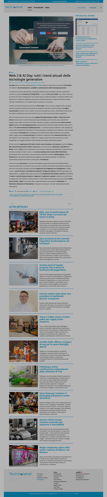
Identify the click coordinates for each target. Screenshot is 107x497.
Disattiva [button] (49, 32)
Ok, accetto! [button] (42, 32)
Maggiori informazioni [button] (63, 32)
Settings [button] (55, 32)
